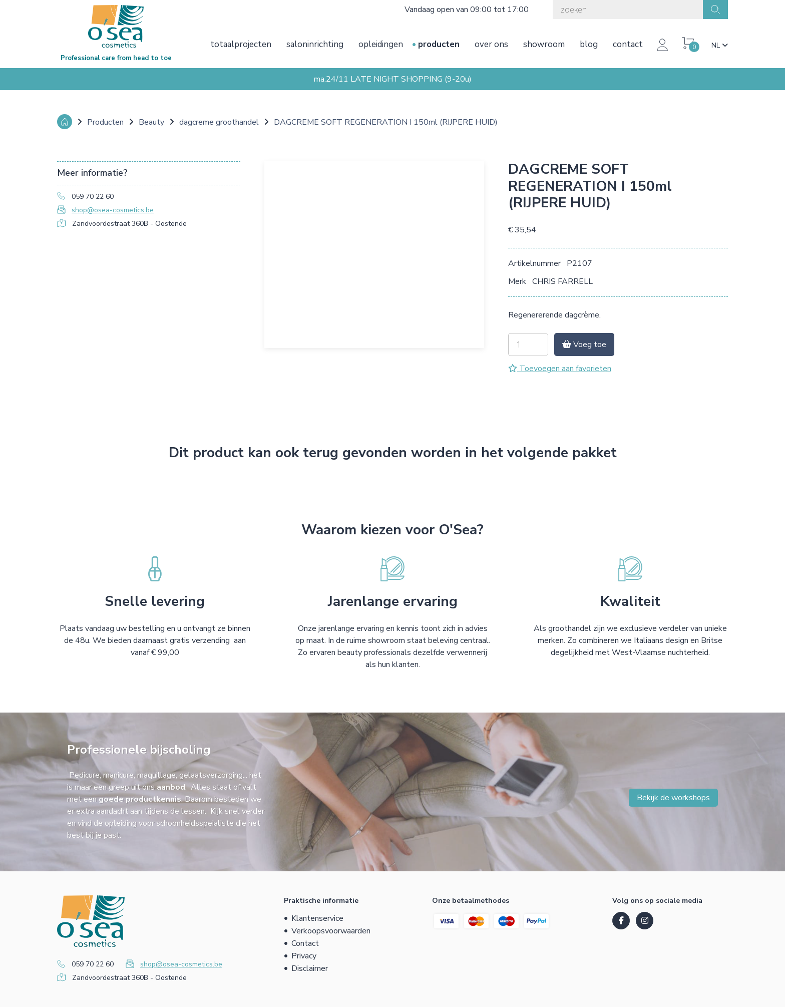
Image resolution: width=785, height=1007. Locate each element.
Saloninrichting (314, 44)
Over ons (491, 44)
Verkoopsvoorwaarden (330, 930)
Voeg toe (584, 344)
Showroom (544, 44)
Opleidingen (380, 44)
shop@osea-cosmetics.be (113, 210)
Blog (589, 44)
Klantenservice (317, 918)
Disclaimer (309, 968)
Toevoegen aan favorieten (559, 368)
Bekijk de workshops (673, 797)
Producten (439, 44)
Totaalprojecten (240, 44)
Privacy (303, 955)
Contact (628, 44)
